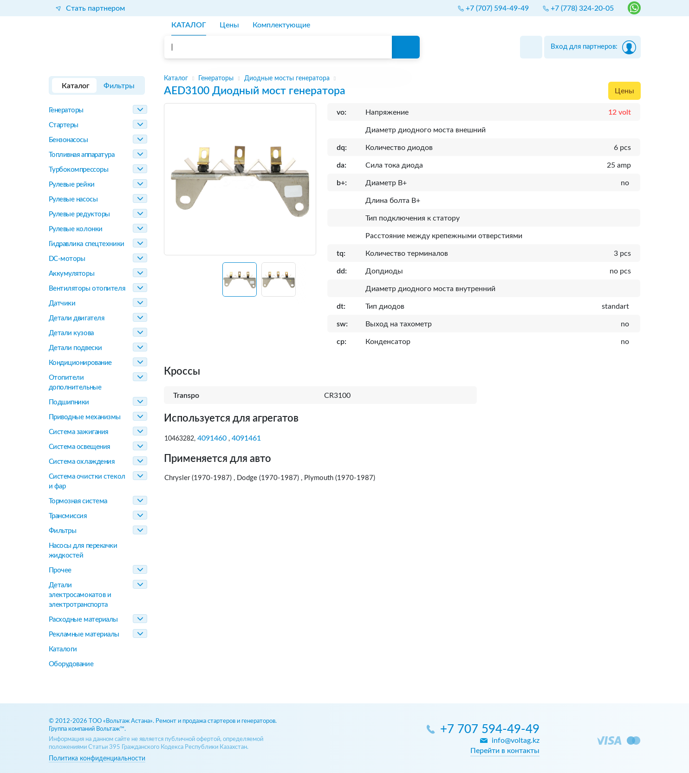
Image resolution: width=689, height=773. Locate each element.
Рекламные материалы (84, 634)
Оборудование (71, 664)
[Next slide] (305, 283)
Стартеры (63, 125)
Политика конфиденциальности (97, 758)
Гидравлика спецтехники (86, 243)
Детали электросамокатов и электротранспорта (80, 595)
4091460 (212, 438)
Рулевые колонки (76, 229)
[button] (239, 279)
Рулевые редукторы (79, 214)
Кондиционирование (80, 362)
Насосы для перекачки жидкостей (83, 550)
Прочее (60, 570)
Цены (624, 91)
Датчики (62, 303)
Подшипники (69, 402)
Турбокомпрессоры (79, 169)
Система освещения (79, 446)
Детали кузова (71, 333)
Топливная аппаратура (82, 154)
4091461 (246, 438)
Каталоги (63, 649)
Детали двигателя (76, 318)
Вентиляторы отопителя (87, 288)
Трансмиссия (68, 516)
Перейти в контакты (505, 750)
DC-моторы (67, 258)
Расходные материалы (83, 619)
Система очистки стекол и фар (87, 481)
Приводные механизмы (85, 417)
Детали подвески (75, 347)
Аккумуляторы (72, 273)
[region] (402, 78)
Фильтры (63, 530)
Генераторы (66, 110)
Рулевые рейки (72, 184)
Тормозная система (78, 501)
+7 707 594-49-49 (490, 729)
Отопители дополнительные (75, 382)
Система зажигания (78, 432)
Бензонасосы (68, 139)
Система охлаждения (82, 461)
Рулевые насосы (73, 199)
